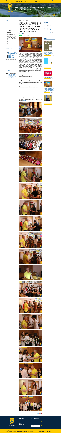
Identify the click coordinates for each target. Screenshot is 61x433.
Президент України (11, 77)
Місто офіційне (21, 422)
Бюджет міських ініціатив (11, 34)
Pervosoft (50, 431)
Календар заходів (9, 28)
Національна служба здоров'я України (21, 7)
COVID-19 (34, 7)
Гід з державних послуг (40, 7)
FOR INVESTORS (35, 9)
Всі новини (26, 20)
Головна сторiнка (21, 20)
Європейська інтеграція (10, 43)
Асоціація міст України (11, 74)
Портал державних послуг (12, 76)
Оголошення (8, 24)
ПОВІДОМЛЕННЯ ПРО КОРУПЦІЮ (49, 7)
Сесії (29, 20)
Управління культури (11, 55)
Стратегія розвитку (18, 9)
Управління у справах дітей (12, 57)
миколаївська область (10, 11)
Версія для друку (28, 35)
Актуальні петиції (9, 30)
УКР (53, 0)
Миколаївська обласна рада (12, 69)
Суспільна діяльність (47, 55)
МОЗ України (31, 7)
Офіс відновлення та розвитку (27, 9)
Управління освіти (10, 56)
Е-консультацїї (9, 32)
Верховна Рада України (11, 75)
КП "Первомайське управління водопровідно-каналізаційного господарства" (12, 53)
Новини (8, 26)
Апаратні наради (47, 92)
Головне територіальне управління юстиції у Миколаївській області (11, 62)
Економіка (20, 423)
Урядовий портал (10, 78)
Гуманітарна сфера (21, 424)
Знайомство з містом (22, 420)
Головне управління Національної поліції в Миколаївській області (11, 65)
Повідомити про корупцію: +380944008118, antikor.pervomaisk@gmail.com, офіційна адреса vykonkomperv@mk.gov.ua (24, 1)
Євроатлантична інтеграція (11, 41)
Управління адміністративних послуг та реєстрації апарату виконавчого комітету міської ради (11, 38)
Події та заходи (47, 78)
